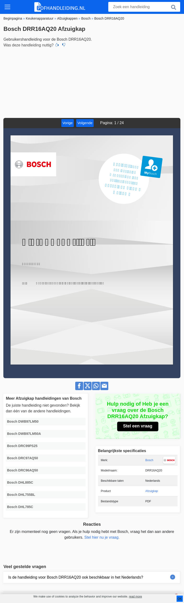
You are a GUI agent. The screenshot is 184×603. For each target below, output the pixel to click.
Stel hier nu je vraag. (102, 537)
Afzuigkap (151, 491)
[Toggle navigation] (7, 7)
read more (135, 596)
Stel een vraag (137, 426)
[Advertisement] (91, 82)
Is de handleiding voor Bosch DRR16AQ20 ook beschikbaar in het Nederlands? (75, 577)
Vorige (68, 123)
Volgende (84, 123)
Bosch (149, 460)
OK (180, 598)
